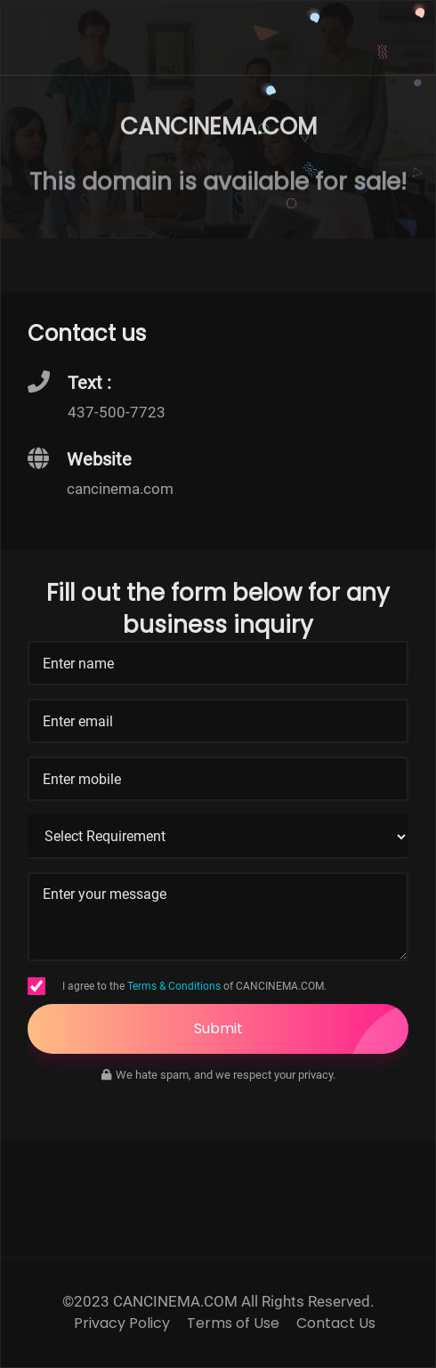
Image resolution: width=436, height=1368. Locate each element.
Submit (301, 1029)
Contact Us (335, 1323)
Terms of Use (233, 1323)
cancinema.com (120, 489)
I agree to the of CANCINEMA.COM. (194, 986)
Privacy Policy (122, 1323)
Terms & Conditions (174, 986)
